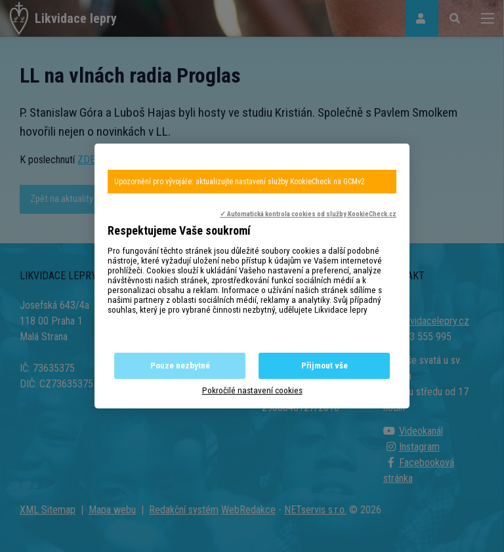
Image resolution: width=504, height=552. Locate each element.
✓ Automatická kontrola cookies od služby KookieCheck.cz (308, 214)
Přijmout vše (324, 365)
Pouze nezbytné (180, 365)
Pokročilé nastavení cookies (252, 390)
